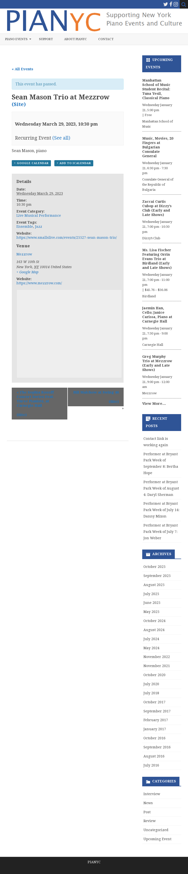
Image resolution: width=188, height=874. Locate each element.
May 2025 (151, 612)
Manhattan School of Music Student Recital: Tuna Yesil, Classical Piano (156, 89)
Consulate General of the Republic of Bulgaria (157, 185)
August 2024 (153, 630)
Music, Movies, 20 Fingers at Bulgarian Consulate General (157, 147)
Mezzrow (24, 254)
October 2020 (154, 675)
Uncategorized (155, 830)
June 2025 (151, 603)
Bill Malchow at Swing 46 (96, 392)
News (148, 803)
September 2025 (157, 576)
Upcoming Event (157, 839)
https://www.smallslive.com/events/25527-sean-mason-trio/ (66, 237)
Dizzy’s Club (151, 238)
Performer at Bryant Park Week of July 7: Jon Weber (160, 531)
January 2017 (154, 729)
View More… (154, 403)
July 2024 (151, 639)
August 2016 (153, 756)
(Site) (19, 104)
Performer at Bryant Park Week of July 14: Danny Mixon (161, 510)
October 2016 (154, 738)
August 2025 (153, 585)
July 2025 (151, 594)
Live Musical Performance (38, 215)
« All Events (22, 69)
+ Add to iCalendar (74, 163)
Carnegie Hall (152, 345)
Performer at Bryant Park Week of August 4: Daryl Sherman (161, 488)
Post (147, 812)
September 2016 (157, 747)
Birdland (149, 296)
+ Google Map (27, 272)
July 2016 (151, 765)
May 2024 (151, 648)
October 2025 (154, 567)
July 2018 (151, 693)
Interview (151, 794)
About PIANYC (75, 39)
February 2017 (155, 720)
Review (149, 821)
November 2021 (156, 666)
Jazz (38, 226)
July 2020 (151, 684)
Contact (106, 39)
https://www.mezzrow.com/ (39, 283)
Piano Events (16, 39)
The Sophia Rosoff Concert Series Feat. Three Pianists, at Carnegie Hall (35, 399)
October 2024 (154, 621)
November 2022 (156, 657)
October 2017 (154, 702)
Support (46, 39)
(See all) (61, 138)
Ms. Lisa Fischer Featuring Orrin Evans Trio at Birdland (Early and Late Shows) (157, 259)
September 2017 (157, 711)
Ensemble (24, 226)
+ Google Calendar (31, 163)
